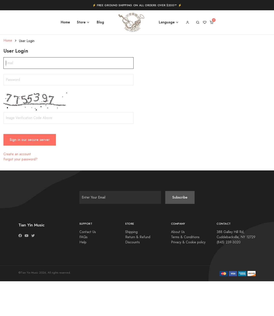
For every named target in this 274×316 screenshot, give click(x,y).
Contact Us (87, 232)
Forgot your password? (20, 159)
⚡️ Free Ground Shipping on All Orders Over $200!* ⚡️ (137, 5)
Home (65, 22)
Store (81, 22)
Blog (100, 22)
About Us (178, 232)
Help (82, 242)
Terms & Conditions (185, 237)
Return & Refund (137, 237)
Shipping (131, 232)
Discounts (132, 242)
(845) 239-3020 (229, 242)
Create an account (17, 154)
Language (167, 22)
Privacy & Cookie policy (188, 242)
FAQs (83, 237)
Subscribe (180, 197)
